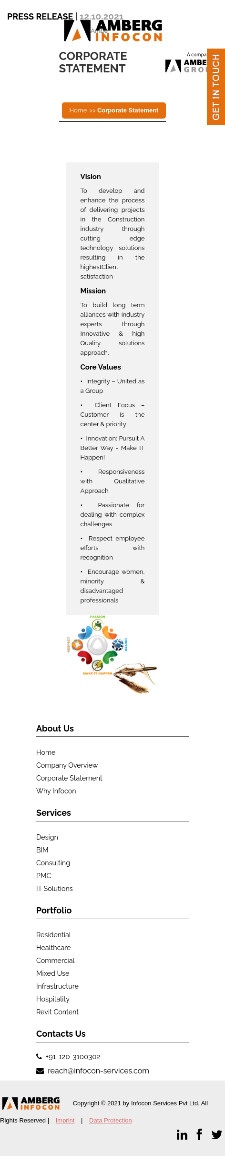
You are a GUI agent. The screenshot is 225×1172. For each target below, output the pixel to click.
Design (47, 837)
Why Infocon (56, 791)
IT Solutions (54, 888)
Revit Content (57, 1012)
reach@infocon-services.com (97, 1070)
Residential (53, 935)
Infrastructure (57, 986)
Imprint (65, 1120)
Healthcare (53, 948)
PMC (43, 876)
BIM (42, 850)
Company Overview (67, 765)
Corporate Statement (69, 778)
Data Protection (110, 1120)
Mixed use (52, 973)
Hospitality (53, 999)
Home (78, 110)
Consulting (53, 863)
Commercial (55, 960)
